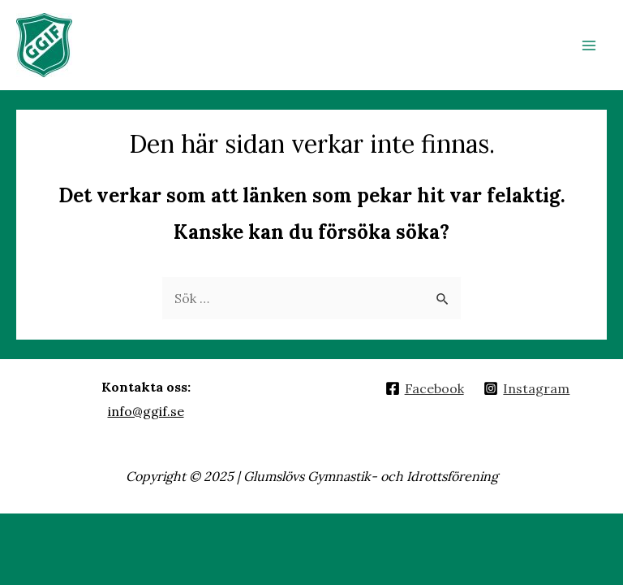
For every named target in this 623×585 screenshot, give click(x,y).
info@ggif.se (146, 411)
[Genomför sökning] (442, 298)
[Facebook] (424, 388)
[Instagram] (527, 388)
